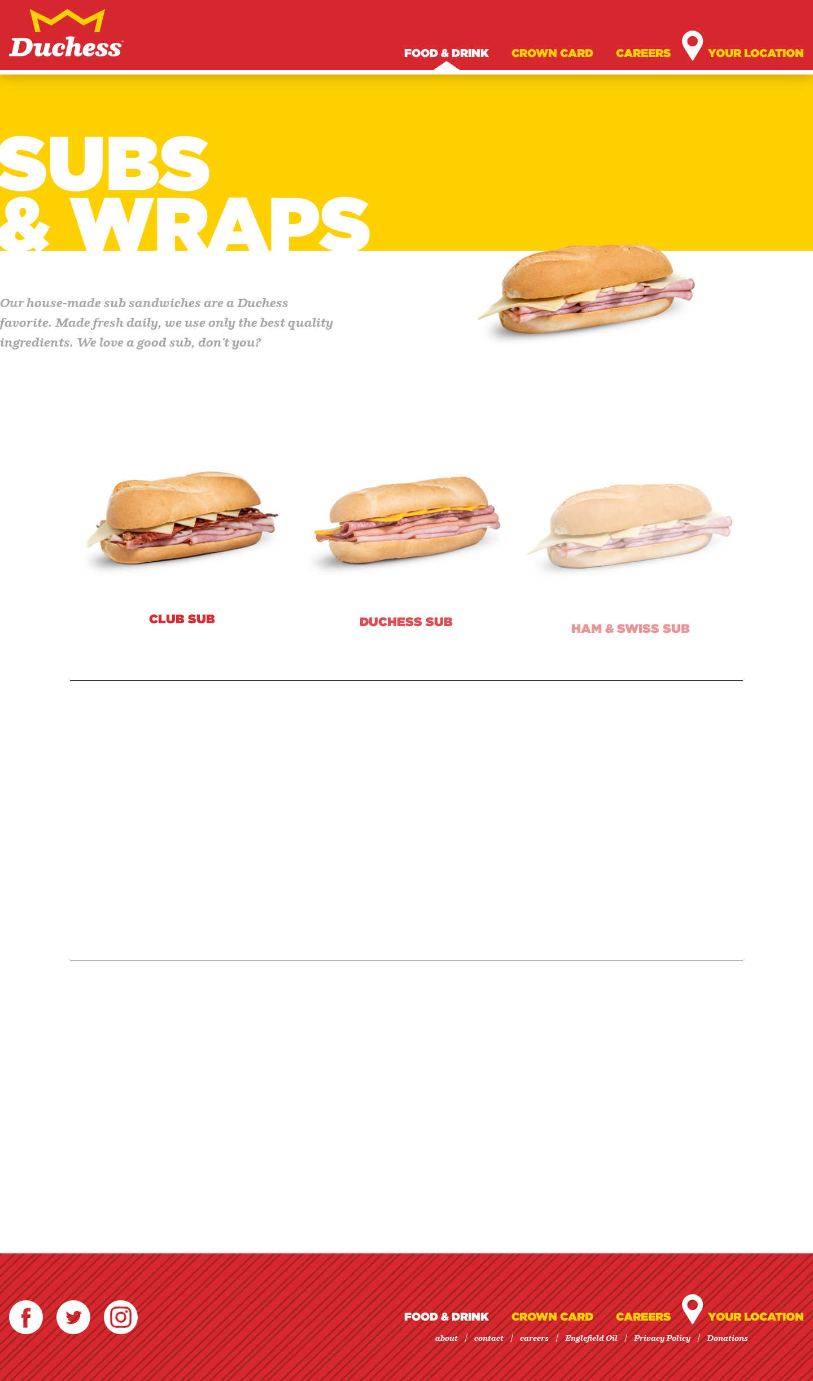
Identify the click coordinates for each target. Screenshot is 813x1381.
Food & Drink (446, 53)
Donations (727, 1339)
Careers (643, 53)
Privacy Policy (662, 1339)
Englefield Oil (591, 1339)
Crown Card (552, 53)
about (446, 1339)
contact (489, 1339)
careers (534, 1339)
